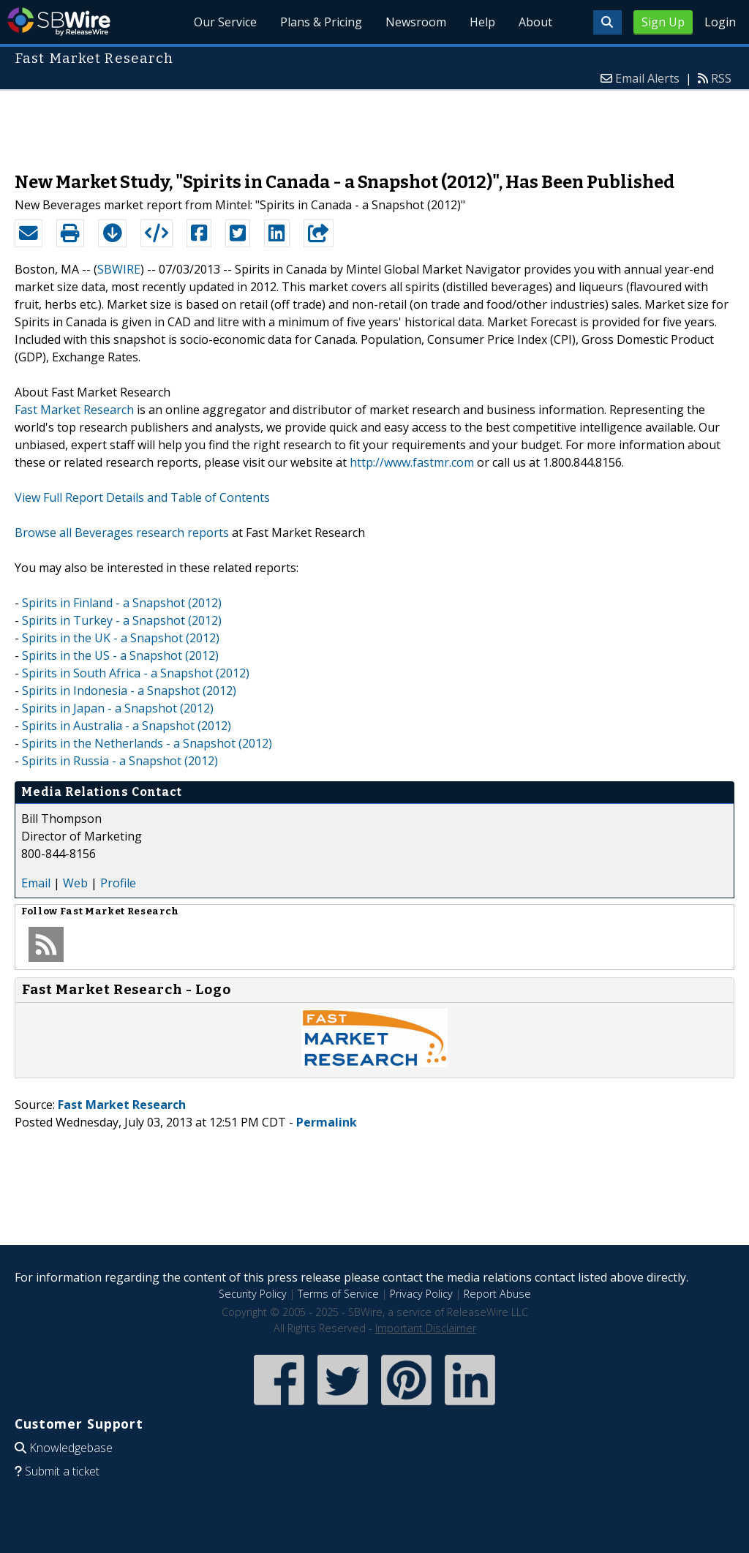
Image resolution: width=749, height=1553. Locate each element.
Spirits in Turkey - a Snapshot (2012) (122, 620)
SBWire (58, 21)
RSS (721, 78)
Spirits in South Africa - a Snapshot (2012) (135, 673)
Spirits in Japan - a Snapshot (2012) (118, 708)
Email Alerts (647, 78)
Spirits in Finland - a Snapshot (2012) (122, 603)
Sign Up (663, 22)
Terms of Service (338, 1294)
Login (720, 22)
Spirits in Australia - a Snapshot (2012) (126, 726)
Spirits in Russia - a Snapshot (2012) (120, 761)
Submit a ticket (62, 1471)
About (535, 22)
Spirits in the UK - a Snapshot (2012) (120, 638)
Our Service (225, 22)
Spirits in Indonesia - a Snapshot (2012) (129, 691)
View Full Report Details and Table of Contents (142, 497)
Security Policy (253, 1294)
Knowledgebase (71, 1448)
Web (75, 883)
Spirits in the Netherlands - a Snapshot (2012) (147, 743)
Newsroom (415, 22)
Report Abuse (497, 1294)
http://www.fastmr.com (412, 462)
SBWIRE (118, 269)
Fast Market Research (74, 410)
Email (35, 883)
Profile (118, 883)
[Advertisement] (374, 124)
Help (482, 22)
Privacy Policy (421, 1294)
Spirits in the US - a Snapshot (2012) (120, 655)
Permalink (326, 1122)
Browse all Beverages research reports (122, 532)
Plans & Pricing (321, 22)
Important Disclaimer (425, 1328)
